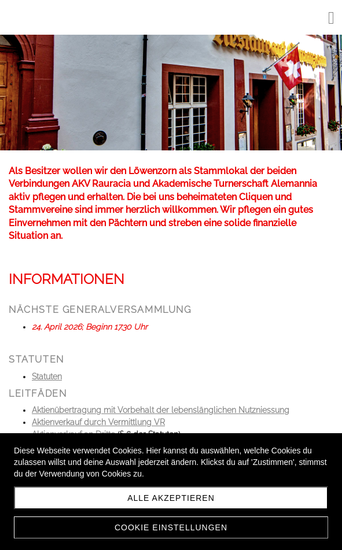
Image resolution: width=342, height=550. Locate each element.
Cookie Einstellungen (171, 527)
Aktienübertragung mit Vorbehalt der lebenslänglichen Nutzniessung (160, 410)
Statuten (47, 376)
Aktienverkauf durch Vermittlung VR (98, 422)
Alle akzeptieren (171, 498)
